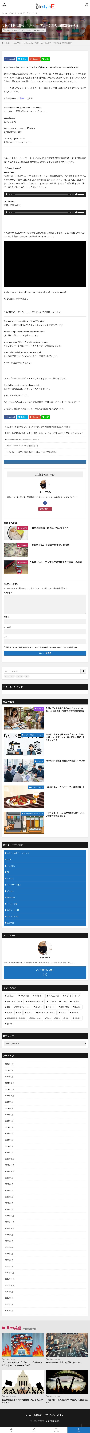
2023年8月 (9, 1184)
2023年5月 (9, 1197)
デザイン (19, 676)
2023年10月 (9, 1171)
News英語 (40, 30)
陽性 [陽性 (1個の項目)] (58, 1018)
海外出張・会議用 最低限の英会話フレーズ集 (22, 439)
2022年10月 (9, 1228)
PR (8, 872)
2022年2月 (9, 1260)
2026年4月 (9, 1064)
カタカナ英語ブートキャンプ (33, 735)
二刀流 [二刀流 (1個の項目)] (64, 1001)
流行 (26, 676)
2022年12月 (9, 1216)
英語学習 (40, 709)
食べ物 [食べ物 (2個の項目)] (9, 1024)
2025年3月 (9, 1077)
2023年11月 (9, 1165)
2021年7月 (9, 1304)
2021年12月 (9, 1273)
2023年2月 (9, 1203)
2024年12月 (9, 1083)
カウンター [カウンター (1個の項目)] (39, 996)
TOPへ (78, 1430)
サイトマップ (32, 13)
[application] (45, 194)
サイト (6, 637)
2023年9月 (9, 1178)
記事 (22, 98)
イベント (10, 878)
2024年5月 (9, 1127)
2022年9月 (9, 1235)
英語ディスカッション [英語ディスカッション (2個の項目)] (46, 1013)
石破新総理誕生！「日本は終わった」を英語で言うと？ (22, 1401)
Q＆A (9, 859)
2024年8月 (9, 1108)
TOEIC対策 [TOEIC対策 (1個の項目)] (24, 996)
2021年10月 (9, 1285)
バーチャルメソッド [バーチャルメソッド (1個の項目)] (35, 1001)
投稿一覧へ (44, 509)
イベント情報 (12, 904)
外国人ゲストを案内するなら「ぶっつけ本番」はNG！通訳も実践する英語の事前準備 (37, 427)
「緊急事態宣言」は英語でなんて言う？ (49, 527)
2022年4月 (9, 1247)
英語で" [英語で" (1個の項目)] (30, 1013)
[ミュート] (76, 194)
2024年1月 (9, 1152)
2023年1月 (9, 1209)
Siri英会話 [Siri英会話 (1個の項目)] (11, 996)
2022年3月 (9, 1254)
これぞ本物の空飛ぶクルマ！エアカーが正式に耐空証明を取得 (48, 43)
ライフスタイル (13, 916)
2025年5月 (9, 1070)
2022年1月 (9, 1266)
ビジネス (40, 761)
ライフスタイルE (52, 1421)
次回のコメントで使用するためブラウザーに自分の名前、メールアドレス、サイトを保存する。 (42, 647)
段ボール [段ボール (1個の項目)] (51, 1007)
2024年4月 (9, 1133)
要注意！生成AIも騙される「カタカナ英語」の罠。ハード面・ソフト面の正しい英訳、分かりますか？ (44, 433)
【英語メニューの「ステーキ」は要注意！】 (22, 446)
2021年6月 (9, 1311)
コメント (8, 593)
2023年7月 (9, 1190)
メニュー (56, 1430)
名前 (6, 617)
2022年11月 (9, 1222)
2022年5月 (9, 1241)
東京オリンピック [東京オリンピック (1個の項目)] (23, 1007)
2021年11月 (9, 1279)
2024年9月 (9, 1102)
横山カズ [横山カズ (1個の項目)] (38, 1007)
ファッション (9, 676)
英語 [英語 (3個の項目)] (19, 1013)
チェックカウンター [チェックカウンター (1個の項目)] (14, 1001)
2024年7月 (9, 1115)
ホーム (4, 13)
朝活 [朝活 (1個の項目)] (8, 1007)
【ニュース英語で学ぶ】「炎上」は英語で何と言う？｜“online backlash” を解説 (22, 1363)
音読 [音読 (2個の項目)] (67, 1018)
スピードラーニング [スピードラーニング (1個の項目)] (72, 996)
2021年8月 (9, 1298)
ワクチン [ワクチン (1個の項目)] (52, 1001)
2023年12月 (9, 1159)
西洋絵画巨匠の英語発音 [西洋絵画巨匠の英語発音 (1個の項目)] (16, 1018)
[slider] (42, 194)
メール (7, 627)
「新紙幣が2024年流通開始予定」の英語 (49, 545)
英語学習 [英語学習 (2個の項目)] (75, 1013)
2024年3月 (9, 1140)
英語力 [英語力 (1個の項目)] (63, 1013)
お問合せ (38, 1415)
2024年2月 (9, 1146)
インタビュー (12, 866)
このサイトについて (17, 13)
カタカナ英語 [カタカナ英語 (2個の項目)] (54, 996)
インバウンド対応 (37, 787)
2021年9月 (9, 1292)
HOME (6, 43)
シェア (34, 1430)
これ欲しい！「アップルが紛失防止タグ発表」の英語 (56, 562)
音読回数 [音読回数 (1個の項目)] (77, 1018)
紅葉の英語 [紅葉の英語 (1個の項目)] (64, 1007)
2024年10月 (9, 1096)
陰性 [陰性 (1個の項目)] (49, 1018)
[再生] (7, 194)
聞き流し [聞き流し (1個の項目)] (77, 1007)
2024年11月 (9, 1089)
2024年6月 (9, 1121)
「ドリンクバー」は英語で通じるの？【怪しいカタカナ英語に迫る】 (31, 452)
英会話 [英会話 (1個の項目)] (9, 1013)
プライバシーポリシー (55, 1415)
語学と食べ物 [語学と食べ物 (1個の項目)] (36, 1018)
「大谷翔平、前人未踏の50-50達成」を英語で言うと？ (67, 1401)
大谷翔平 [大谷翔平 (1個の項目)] (75, 1001)
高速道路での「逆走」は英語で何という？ (64, 1362)
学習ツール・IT (13, 910)
